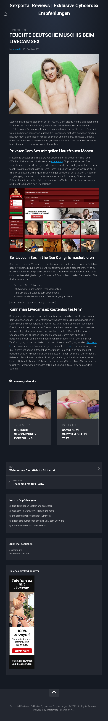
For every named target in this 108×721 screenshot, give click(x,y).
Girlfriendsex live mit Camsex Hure (29, 525)
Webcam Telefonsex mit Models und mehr (33, 511)
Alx (72, 709)
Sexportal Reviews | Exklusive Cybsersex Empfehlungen (54, 9)
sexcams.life (15, 550)
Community (57, 161)
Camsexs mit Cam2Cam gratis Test (74, 434)
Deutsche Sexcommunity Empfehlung (25, 434)
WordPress (52, 709)
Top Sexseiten (17, 30)
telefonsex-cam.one (19, 553)
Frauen (69, 346)
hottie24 (17, 49)
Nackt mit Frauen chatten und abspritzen (32, 506)
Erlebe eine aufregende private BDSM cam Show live (38, 521)
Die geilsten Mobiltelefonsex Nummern (31, 516)
